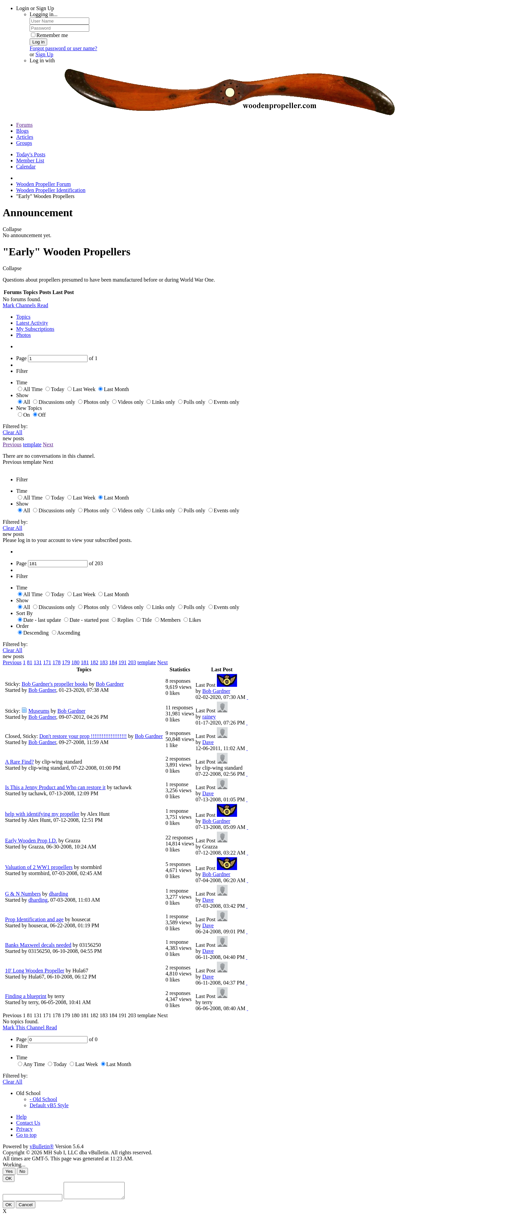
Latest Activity (32, 323)
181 (85, 662)
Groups (24, 143)
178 (57, 662)
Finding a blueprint (25, 996)
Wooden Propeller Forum (43, 184)
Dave (208, 742)
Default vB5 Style (49, 1105)
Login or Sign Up (35, 8)
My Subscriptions (35, 329)
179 (66, 662)
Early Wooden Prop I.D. (31, 840)
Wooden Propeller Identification (51, 190)
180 (75, 662)
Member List (30, 160)
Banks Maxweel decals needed (38, 945)
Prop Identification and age (34, 919)
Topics (23, 317)
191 (123, 662)
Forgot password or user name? (63, 48)
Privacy (24, 1129)
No (22, 1171)
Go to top (26, 1135)
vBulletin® (42, 1146)
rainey (209, 716)
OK (8, 1178)
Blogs (22, 131)
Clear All (12, 432)
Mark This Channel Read (30, 1027)
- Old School (43, 1099)
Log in (38, 41)
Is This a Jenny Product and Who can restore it (55, 787)
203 (132, 662)
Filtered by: (15, 426)
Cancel (26, 1207)
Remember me (49, 35)
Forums (24, 125)
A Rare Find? (19, 762)
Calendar (26, 166)
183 (104, 662)
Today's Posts (30, 154)
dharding (58, 894)
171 (47, 662)
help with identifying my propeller (42, 814)
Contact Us (28, 1123)
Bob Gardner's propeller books (55, 684)
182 (94, 662)
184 (113, 662)
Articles (24, 137)
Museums (38, 711)
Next (48, 444)
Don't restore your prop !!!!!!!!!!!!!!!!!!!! (83, 736)
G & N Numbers (23, 894)
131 (38, 662)
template (32, 444)
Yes (9, 1171)
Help (21, 1117)
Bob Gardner (110, 684)
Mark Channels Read (25, 305)
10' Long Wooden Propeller (34, 970)
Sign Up (44, 54)
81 (29, 662)
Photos (23, 335)
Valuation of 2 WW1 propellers (39, 867)
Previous (12, 444)
